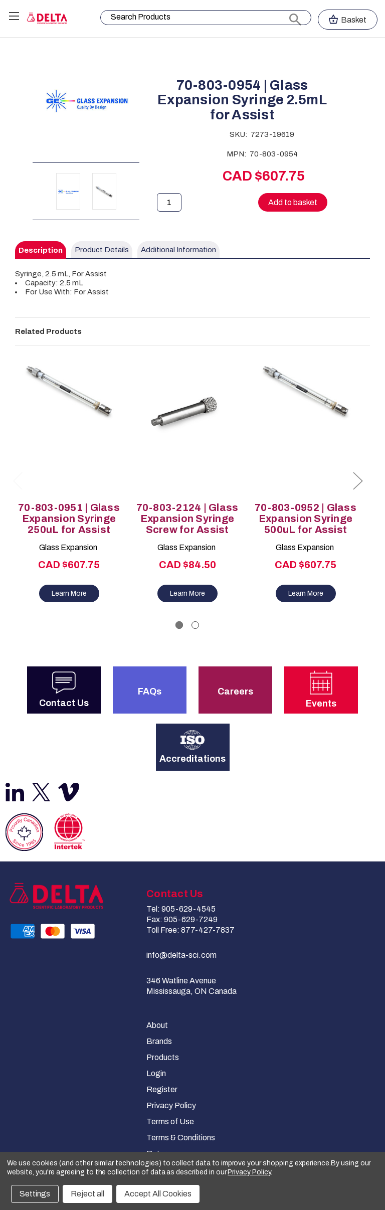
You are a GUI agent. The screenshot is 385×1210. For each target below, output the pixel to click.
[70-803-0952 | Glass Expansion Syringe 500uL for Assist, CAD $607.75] (305, 426)
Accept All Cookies (157, 1193)
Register (161, 1089)
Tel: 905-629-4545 (181, 909)
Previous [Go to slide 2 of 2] (18, 480)
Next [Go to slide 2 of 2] (357, 480)
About (157, 1025)
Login (156, 1073)
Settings (35, 1193)
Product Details (102, 250)
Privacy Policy (171, 1105)
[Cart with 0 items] (347, 19)
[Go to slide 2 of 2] (195, 625)
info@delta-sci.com (181, 955)
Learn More (69, 593)
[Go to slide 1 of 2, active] (179, 625)
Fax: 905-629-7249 (182, 919)
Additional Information (178, 250)
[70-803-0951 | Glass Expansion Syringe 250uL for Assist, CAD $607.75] (69, 426)
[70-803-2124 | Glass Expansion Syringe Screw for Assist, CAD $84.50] (187, 426)
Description (41, 250)
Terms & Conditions (180, 1137)
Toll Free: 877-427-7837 (190, 930)
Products (162, 1057)
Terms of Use (170, 1121)
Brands (159, 1041)
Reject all (87, 1193)
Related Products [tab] (48, 331)
